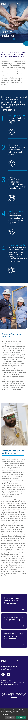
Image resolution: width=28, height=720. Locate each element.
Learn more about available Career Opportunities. (12, 600)
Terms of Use (14, 697)
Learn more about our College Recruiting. (13, 618)
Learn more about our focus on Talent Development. (13, 636)
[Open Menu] (26, 4)
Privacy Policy (13, 682)
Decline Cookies (10, 718)
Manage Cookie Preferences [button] (10, 684)
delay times (23, 693)
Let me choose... (5, 714)
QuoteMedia (17, 692)
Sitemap (21, 682)
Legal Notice (4, 682)
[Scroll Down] (14, 39)
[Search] (21, 4)
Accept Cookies (21, 718)
